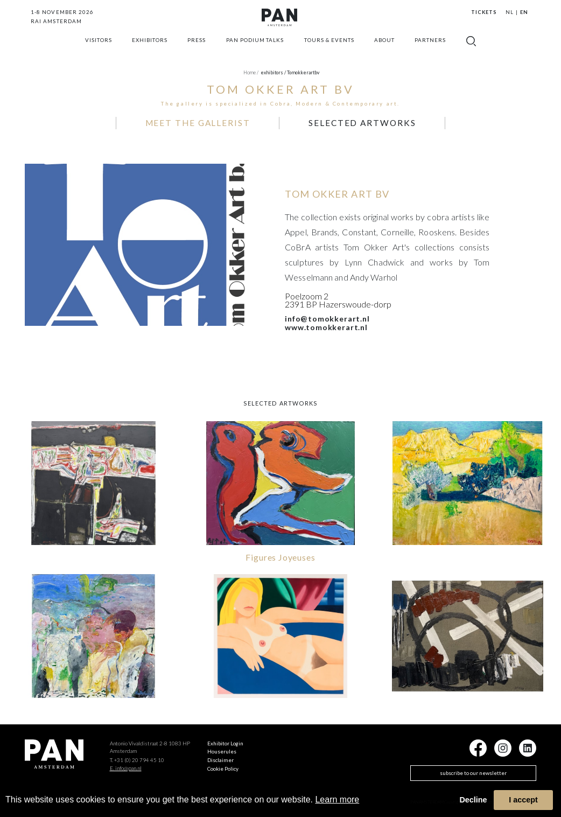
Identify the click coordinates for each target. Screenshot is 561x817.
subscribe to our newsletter (473, 769)
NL (510, 12)
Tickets (483, 12)
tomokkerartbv (303, 72)
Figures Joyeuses (280, 553)
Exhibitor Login (225, 739)
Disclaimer (220, 756)
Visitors (98, 51)
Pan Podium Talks (255, 51)
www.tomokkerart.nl (326, 323)
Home (250, 72)
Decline (473, 799)
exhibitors (149, 51)
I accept (523, 799)
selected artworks (345, 120)
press (196, 51)
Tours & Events (329, 51)
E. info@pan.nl (126, 764)
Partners (430, 51)
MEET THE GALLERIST (214, 120)
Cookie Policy (223, 765)
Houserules (221, 748)
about (384, 51)
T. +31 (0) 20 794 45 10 (137, 756)
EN (524, 12)
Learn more (337, 799)
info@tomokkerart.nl (327, 315)
